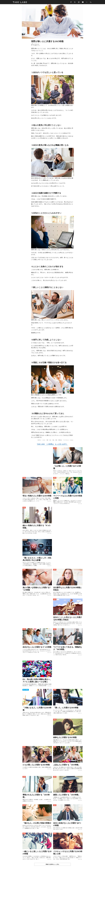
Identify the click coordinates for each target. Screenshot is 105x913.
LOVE (55, 448)
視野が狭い (60, 440)
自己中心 (39, 440)
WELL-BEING (25, 690)
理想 (47, 440)
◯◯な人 (71, 440)
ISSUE (24, 661)
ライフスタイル (66, 440)
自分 (50, 440)
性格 (53, 440)
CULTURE (25, 540)
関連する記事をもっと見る (52, 864)
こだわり (43, 440)
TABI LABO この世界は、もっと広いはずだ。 (52, 444)
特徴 (56, 440)
